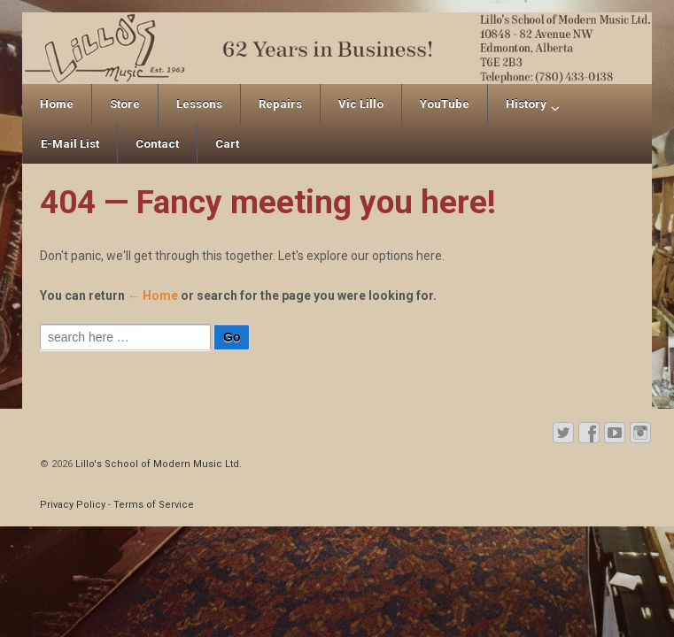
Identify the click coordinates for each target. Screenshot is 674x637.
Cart (227, 143)
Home (57, 104)
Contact (157, 143)
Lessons (199, 104)
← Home (153, 295)
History (526, 104)
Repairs (280, 104)
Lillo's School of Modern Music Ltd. (157, 464)
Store (125, 104)
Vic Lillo (360, 104)
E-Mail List (70, 143)
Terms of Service (153, 504)
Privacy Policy (72, 504)
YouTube (444, 104)
